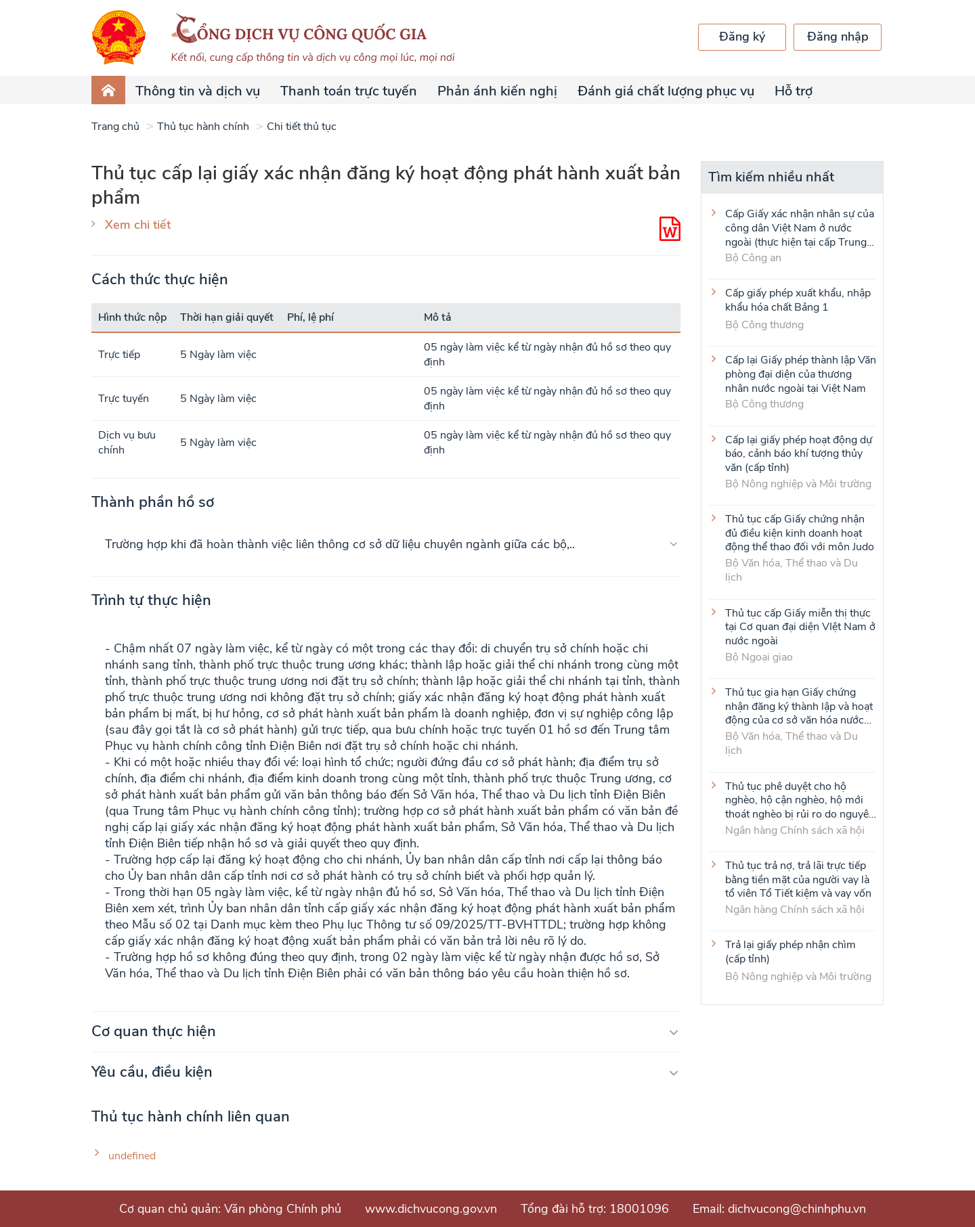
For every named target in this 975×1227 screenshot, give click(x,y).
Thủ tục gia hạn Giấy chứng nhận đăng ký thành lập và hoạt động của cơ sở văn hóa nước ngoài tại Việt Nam (799, 706)
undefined (132, 1156)
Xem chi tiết (138, 225)
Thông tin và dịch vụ (197, 91)
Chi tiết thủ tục (302, 126)
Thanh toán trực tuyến (348, 91)
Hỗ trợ (793, 91)
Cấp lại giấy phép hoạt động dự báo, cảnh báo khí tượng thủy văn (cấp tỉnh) (798, 453)
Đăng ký (742, 36)
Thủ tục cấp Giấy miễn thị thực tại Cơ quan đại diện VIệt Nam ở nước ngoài (800, 626)
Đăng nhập (838, 36)
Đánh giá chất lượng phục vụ (666, 91)
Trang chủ (115, 126)
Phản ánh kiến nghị (497, 91)
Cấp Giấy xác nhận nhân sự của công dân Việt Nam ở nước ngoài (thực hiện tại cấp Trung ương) (799, 227)
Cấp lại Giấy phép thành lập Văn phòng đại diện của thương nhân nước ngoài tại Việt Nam (800, 373)
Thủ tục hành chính (203, 126)
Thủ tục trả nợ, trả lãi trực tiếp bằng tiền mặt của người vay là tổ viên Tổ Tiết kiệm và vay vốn (798, 879)
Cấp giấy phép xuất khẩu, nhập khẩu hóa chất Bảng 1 (798, 300)
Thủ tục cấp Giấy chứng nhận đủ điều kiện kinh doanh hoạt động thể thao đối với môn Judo (799, 532)
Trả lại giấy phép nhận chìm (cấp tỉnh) (790, 952)
